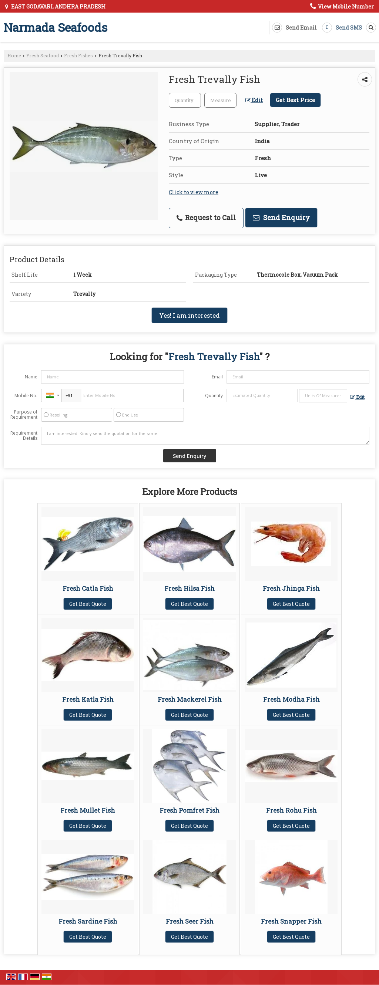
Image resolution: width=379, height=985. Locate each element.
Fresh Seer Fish (190, 921)
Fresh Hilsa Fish (189, 588)
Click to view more (193, 192)
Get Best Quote (87, 603)
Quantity (214, 395)
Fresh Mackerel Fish (190, 699)
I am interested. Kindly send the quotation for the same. (205, 436)
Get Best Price (295, 100)
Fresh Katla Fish (88, 699)
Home (14, 55)
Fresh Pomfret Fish (189, 810)
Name (31, 377)
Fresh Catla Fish (88, 588)
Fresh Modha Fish (291, 699)
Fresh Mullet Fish (87, 810)
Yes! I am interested (189, 315)
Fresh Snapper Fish (291, 921)
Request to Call (206, 217)
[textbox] (220, 100)
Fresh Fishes (78, 55)
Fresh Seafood (42, 55)
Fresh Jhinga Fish (291, 588)
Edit (254, 100)
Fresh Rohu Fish (291, 810)
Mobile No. (25, 395)
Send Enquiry (281, 217)
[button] (346, 6)
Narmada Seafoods (55, 27)
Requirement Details (23, 436)
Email (217, 377)
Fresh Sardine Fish (87, 921)
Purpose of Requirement (23, 414)
